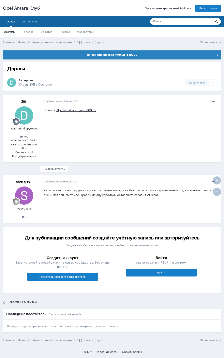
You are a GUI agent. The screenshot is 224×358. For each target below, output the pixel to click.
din (30, 80)
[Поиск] (171, 21)
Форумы (9, 31)
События (46, 31)
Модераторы (85, 31)
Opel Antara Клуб (21, 8)
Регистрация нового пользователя (63, 276)
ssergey (23, 181)
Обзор (11, 23)
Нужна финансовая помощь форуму (112, 54)
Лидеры (64, 31)
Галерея (28, 31)
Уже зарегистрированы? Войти (168, 8)
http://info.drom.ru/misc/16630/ (76, 110)
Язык (87, 352)
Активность (29, 21)
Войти (161, 272)
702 (24, 136)
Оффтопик (45, 84)
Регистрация (208, 8)
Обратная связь (106, 352)
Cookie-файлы (132, 352)
